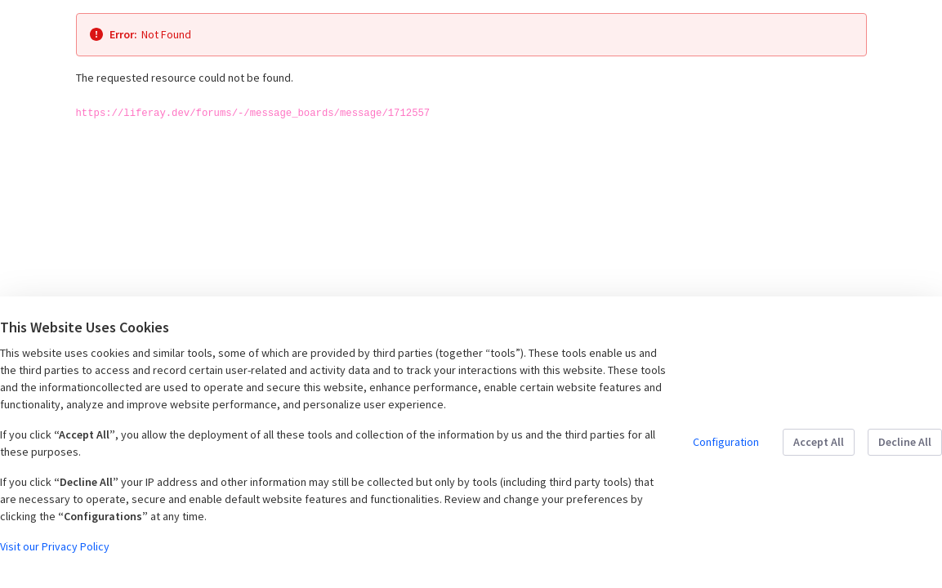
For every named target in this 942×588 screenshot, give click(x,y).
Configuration (726, 441)
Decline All (904, 441)
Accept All (818, 441)
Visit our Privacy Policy (54, 546)
